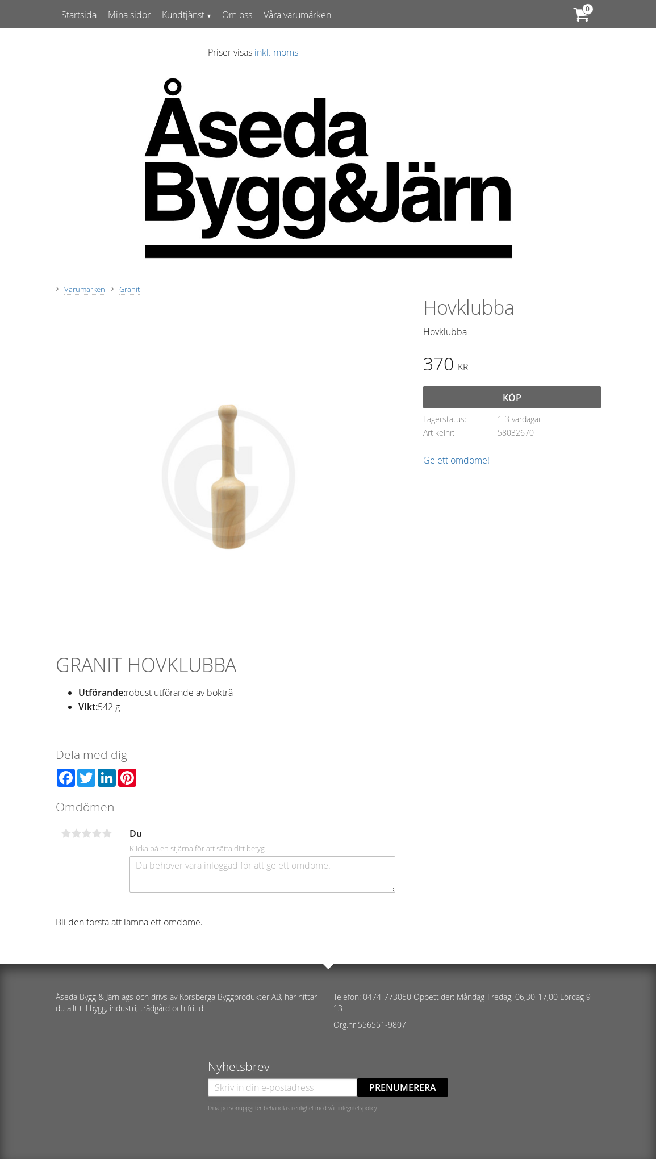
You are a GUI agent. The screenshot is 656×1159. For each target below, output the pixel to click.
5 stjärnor (107, 833)
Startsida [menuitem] (79, 15)
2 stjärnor (77, 833)
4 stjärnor (97, 833)
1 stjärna (66, 833)
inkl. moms (276, 52)
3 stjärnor (87, 833)
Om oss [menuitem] (237, 15)
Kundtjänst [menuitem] (183, 15)
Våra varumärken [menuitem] (297, 15)
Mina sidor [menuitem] (129, 15)
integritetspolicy (357, 1108)
